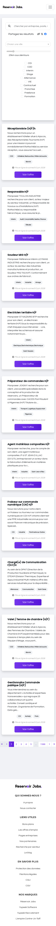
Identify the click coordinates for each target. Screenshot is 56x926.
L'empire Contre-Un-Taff (28, 918)
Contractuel (30, 85)
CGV (28, 885)
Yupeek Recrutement (28, 913)
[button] (38, 34)
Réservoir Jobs (28, 901)
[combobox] (25, 44)
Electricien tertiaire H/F (21, 312)
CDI (30, 63)
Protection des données (28, 868)
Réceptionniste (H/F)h (21, 128)
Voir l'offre (28, 174)
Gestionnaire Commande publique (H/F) (23, 684)
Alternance (30, 78)
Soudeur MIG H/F (17, 255)
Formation (29, 96)
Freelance (29, 93)
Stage (30, 74)
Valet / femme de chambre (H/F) (28, 619)
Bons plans (28, 824)
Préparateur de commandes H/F (28, 381)
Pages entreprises (28, 835)
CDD (29, 67)
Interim (29, 70)
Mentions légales (28, 874)
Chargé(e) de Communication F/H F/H (26, 564)
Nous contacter (28, 808)
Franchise (30, 89)
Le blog (28, 852)
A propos (28, 802)
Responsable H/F (18, 191)
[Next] (49, 744)
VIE (30, 82)
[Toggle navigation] (50, 7)
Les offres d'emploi (28, 830)
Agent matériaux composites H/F (28, 444)
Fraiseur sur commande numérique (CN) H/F (22, 503)
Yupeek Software (28, 907)
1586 (42, 744)
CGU (28, 880)
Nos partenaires (28, 841)
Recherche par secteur (28, 847)
